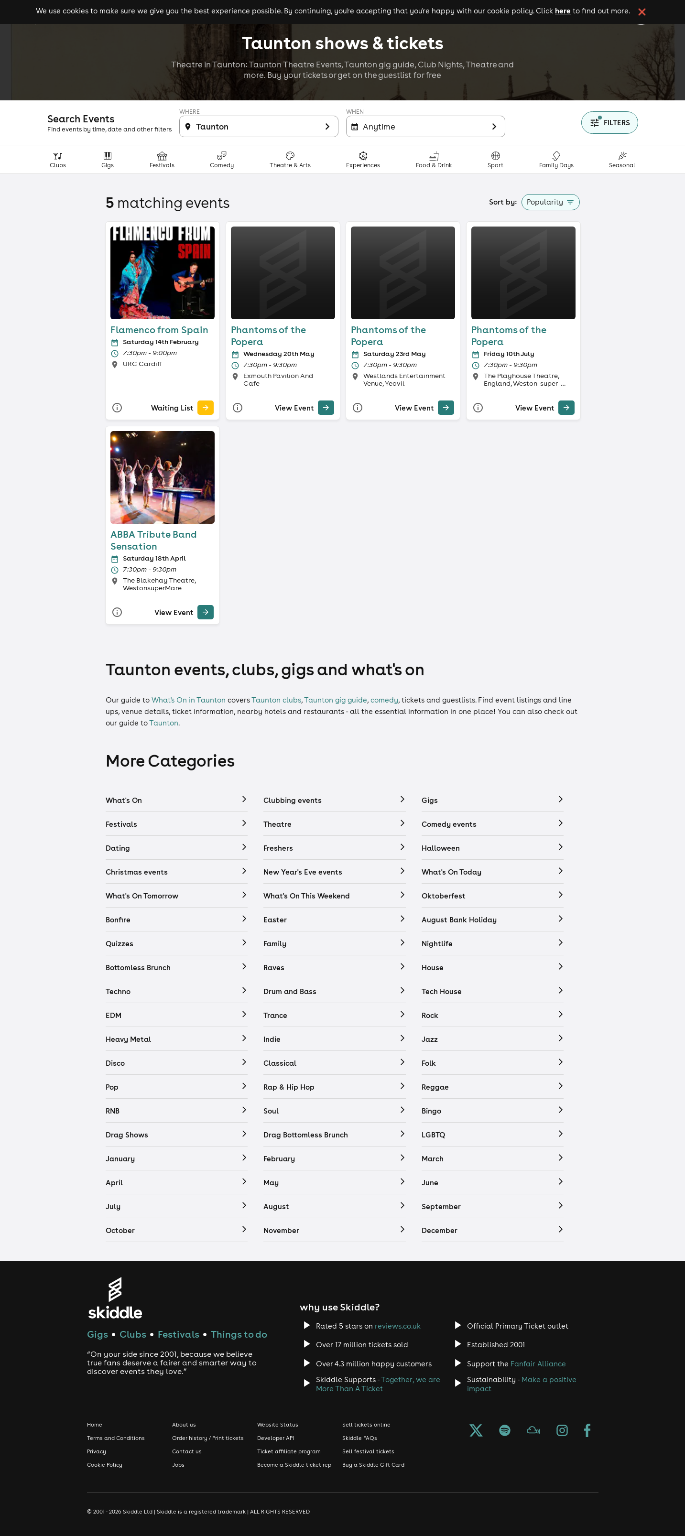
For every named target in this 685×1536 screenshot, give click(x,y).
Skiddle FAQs (359, 1438)
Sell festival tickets (368, 1451)
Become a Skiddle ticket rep (294, 1464)
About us (184, 1424)
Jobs (178, 1464)
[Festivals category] (162, 159)
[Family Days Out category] (557, 159)
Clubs (133, 1334)
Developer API (275, 1438)
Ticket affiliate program (289, 1451)
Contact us (187, 1451)
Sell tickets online (366, 1424)
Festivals (178, 1334)
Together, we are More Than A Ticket (378, 1384)
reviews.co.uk (398, 1325)
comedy (384, 699)
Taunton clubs (276, 699)
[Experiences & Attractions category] (363, 159)
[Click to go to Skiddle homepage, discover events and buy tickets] (115, 1297)
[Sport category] (496, 159)
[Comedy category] (222, 159)
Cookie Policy (104, 1464)
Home (94, 1424)
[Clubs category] (58, 159)
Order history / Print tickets (208, 1438)
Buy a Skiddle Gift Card (373, 1464)
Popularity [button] (545, 201)
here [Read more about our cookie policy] (563, 10)
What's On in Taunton (189, 699)
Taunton (163, 722)
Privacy (96, 1451)
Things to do (239, 1334)
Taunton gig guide (335, 699)
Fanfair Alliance (538, 1363)
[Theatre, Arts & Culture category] (290, 159)
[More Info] (116, 407)
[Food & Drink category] (434, 159)
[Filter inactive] (258, 126)
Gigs (97, 1334)
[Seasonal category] (622, 159)
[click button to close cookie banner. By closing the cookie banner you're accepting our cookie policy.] (642, 12)
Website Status (277, 1424)
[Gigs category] (108, 159)
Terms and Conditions (116, 1438)
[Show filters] (609, 122)
